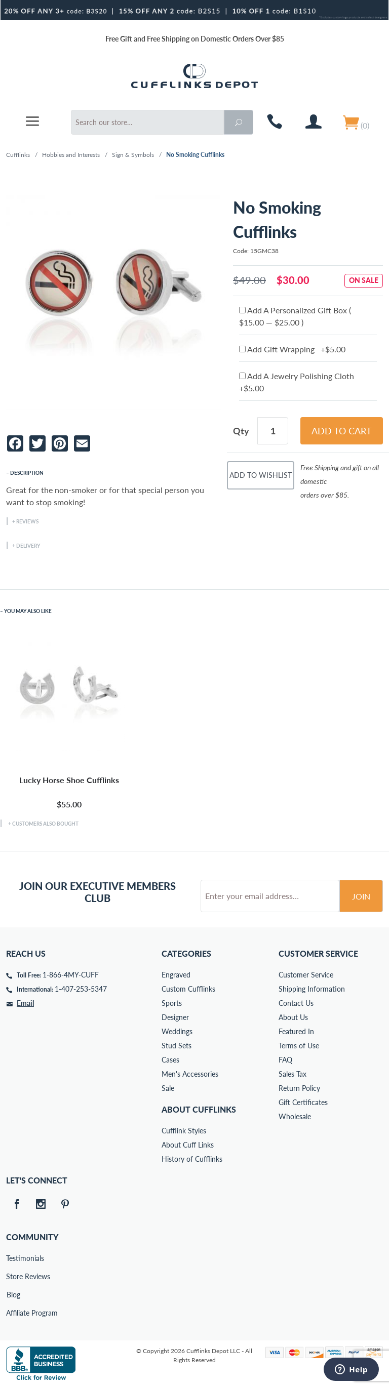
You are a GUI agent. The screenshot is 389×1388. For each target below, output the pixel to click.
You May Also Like (28, 611)
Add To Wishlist (260, 475)
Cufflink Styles (184, 1130)
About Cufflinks (199, 1109)
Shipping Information (312, 989)
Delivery (28, 546)
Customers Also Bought (45, 824)
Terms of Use (299, 1045)
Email (25, 1003)
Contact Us (296, 1003)
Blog (13, 1294)
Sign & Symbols (133, 154)
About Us (293, 1017)
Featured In (296, 1031)
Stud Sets (176, 1045)
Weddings (177, 1031)
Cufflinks (18, 154)
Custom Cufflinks (188, 989)
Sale (168, 1088)
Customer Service (306, 974)
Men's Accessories (190, 1074)
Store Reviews (13, 1276)
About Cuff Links (188, 1144)
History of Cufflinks (192, 1159)
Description (27, 473)
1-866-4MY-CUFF (71, 974)
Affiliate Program (13, 1313)
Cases (170, 1059)
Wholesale (295, 1116)
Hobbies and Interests (71, 154)
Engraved (176, 974)
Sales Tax (292, 1074)
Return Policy (299, 1088)
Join (361, 896)
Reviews (27, 521)
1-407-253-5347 (81, 989)
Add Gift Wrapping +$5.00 (292, 349)
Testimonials (13, 1258)
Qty (241, 430)
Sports (172, 1003)
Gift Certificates (303, 1102)
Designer (175, 1017)
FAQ (285, 1059)
